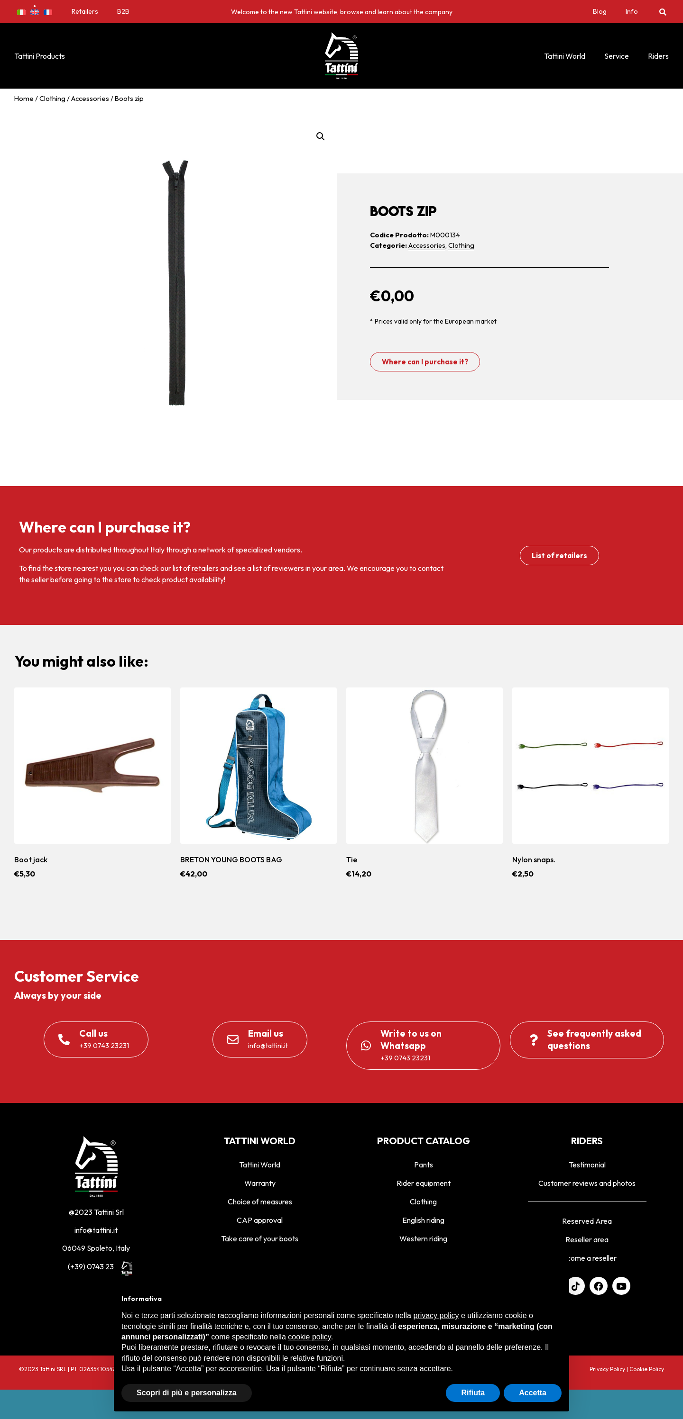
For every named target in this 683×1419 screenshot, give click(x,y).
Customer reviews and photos (587, 1183)
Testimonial (587, 1164)
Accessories (90, 98)
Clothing (52, 98)
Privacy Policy (607, 1369)
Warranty (260, 1183)
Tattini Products (39, 56)
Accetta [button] (532, 1393)
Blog (600, 11)
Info (632, 11)
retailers (205, 568)
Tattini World (564, 56)
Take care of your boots (259, 1238)
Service (616, 56)
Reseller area (587, 1239)
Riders (658, 56)
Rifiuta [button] (473, 1393)
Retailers (85, 11)
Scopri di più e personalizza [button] (187, 1393)
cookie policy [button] (309, 1337)
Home (24, 98)
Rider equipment (424, 1183)
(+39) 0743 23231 (96, 1266)
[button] (663, 12)
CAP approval (260, 1220)
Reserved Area (587, 1221)
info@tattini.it (96, 1230)
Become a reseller (587, 1258)
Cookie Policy (646, 1369)
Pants (423, 1164)
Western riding (423, 1238)
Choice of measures (260, 1201)
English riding (423, 1220)
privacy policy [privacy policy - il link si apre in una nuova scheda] (436, 1315)
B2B (123, 11)
